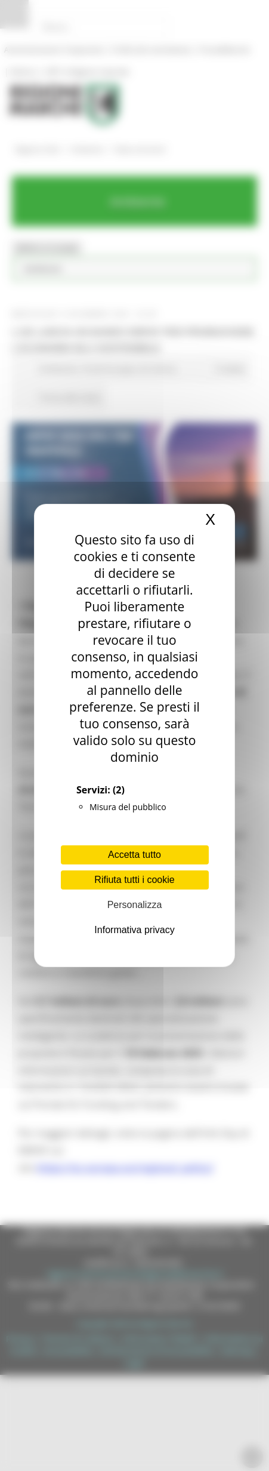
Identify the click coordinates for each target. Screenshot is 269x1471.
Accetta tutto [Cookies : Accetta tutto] (134, 855)
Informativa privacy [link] (134, 930)
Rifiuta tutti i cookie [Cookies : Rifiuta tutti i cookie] (134, 880)
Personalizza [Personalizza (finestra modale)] (134, 905)
